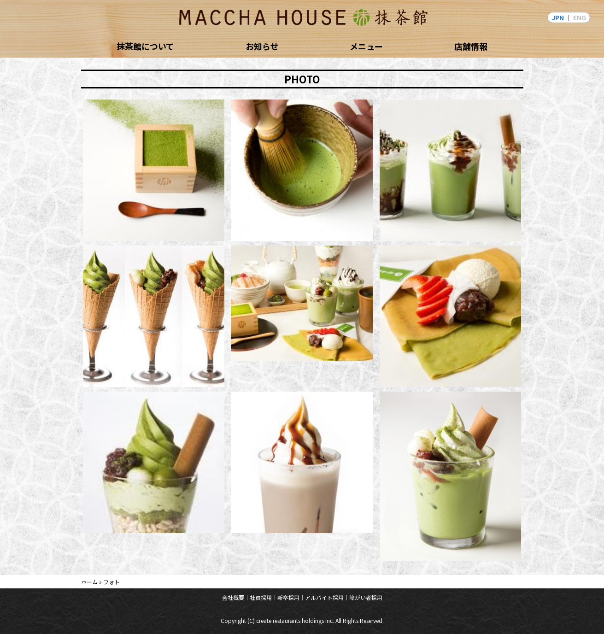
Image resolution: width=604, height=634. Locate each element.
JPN (557, 17)
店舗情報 (470, 46)
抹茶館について (145, 46)
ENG (579, 17)
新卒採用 (288, 597)
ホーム (89, 582)
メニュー (366, 46)
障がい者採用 (365, 597)
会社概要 (233, 597)
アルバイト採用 (324, 597)
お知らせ (262, 46)
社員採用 (261, 597)
